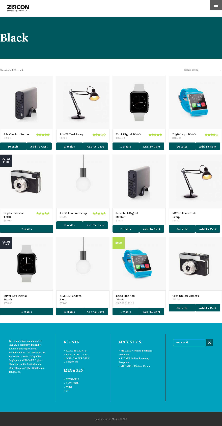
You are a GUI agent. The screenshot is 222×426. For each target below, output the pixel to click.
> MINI (68, 386)
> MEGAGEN (71, 379)
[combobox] (201, 70)
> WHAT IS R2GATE (75, 350)
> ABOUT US (71, 362)
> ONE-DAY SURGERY (76, 358)
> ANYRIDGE (71, 383)
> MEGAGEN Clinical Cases (134, 366)
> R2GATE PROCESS (76, 354)
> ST (66, 390)
